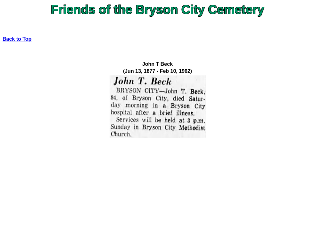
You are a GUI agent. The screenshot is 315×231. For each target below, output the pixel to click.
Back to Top (17, 39)
